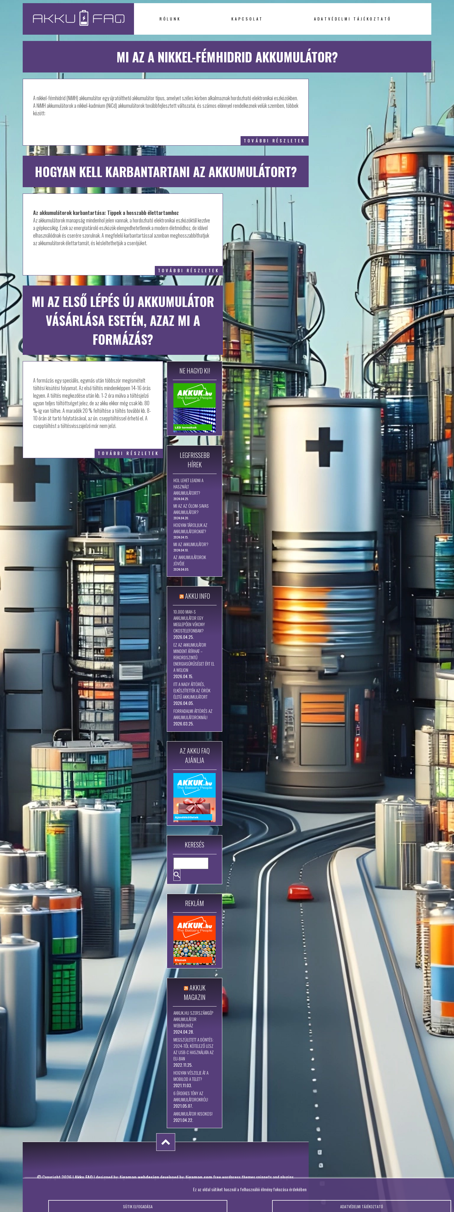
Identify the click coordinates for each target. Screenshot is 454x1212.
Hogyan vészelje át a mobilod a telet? (190, 1076)
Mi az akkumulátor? (190, 544)
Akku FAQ (84, 1177)
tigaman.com (198, 1177)
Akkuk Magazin (195, 992)
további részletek (274, 141)
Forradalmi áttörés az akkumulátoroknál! (192, 714)
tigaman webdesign (139, 1177)
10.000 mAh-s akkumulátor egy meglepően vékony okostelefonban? (189, 621)
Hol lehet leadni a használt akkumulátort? (188, 486)
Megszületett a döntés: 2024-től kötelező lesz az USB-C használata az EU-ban (193, 1049)
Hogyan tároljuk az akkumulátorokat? (190, 528)
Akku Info (197, 596)
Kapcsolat (247, 18)
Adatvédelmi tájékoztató (353, 18)
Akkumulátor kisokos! (192, 1114)
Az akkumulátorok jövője (189, 560)
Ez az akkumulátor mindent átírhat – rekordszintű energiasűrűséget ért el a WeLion (193, 657)
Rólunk (170, 18)
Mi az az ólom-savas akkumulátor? (191, 509)
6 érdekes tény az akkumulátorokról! (190, 1096)
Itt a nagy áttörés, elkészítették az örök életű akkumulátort (191, 690)
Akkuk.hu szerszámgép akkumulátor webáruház (193, 1019)
